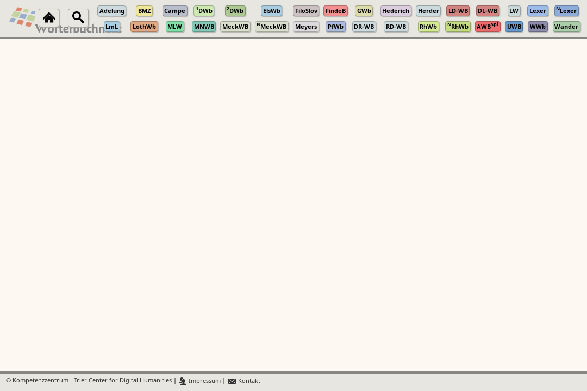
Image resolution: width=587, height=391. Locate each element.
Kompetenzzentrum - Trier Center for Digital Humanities (92, 381)
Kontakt (243, 381)
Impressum (199, 381)
